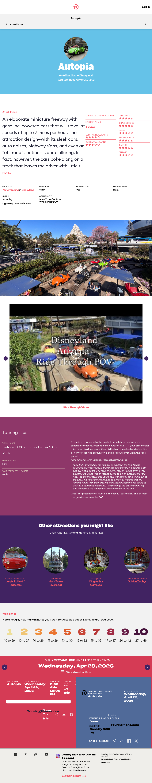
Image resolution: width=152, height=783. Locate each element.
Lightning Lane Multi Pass (16, 203)
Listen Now (75, 776)
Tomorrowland (10, 189)
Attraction (69, 75)
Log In (146, 6)
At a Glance (16, 24)
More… (6, 172)
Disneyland (86, 75)
